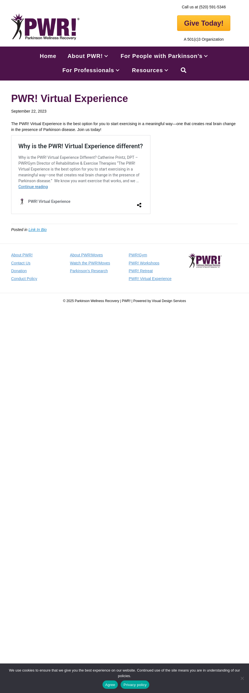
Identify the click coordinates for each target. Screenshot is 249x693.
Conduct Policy (24, 278)
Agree (110, 685)
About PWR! (22, 255)
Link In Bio (37, 229)
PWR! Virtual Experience (150, 278)
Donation (19, 271)
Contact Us (20, 263)
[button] (106, 56)
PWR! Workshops (144, 263)
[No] (242, 678)
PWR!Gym (138, 255)
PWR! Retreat (141, 271)
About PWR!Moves (86, 255)
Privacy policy (135, 685)
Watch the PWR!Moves (90, 263)
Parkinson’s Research (89, 271)
